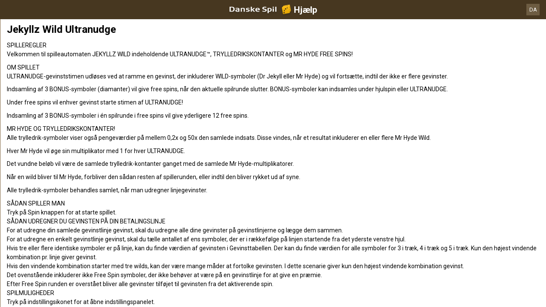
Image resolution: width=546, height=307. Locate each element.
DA (533, 9)
